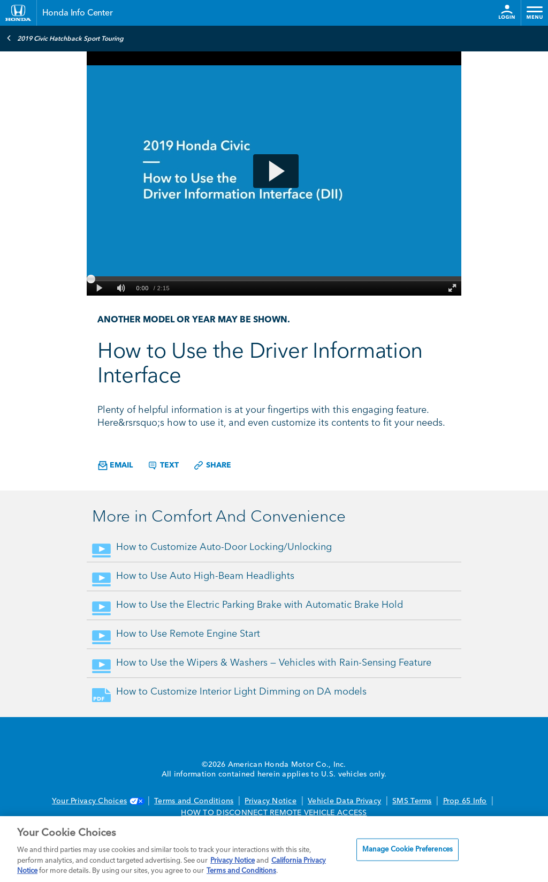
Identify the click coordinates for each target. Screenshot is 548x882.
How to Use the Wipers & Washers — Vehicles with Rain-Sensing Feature (273, 663)
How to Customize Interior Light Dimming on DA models (241, 692)
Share (212, 465)
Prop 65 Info (465, 801)
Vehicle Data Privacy (344, 801)
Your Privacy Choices (97, 801)
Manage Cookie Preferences (407, 849)
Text (163, 465)
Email (115, 465)
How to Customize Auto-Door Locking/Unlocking (224, 547)
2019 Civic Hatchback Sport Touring (65, 38)
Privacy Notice (270, 801)
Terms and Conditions (193, 801)
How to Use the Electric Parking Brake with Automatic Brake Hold (259, 605)
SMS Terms (411, 801)
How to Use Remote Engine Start (188, 634)
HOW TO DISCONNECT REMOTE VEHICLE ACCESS (274, 813)
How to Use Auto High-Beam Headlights (205, 576)
